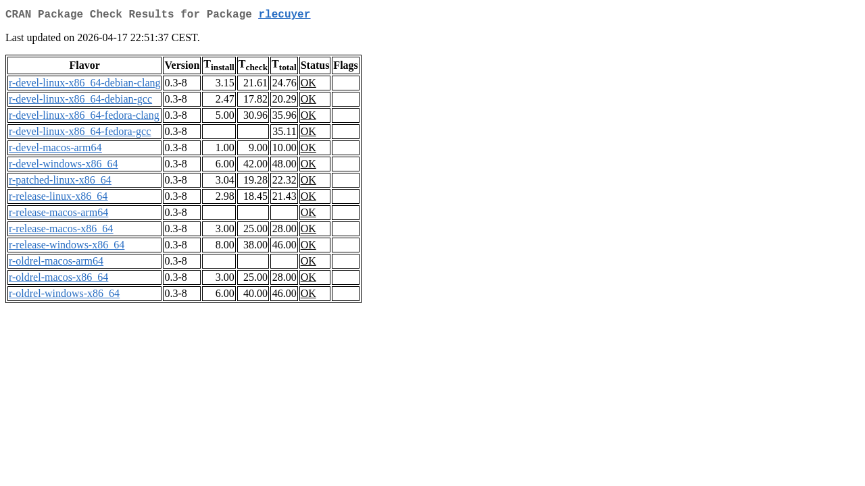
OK (308, 85)
